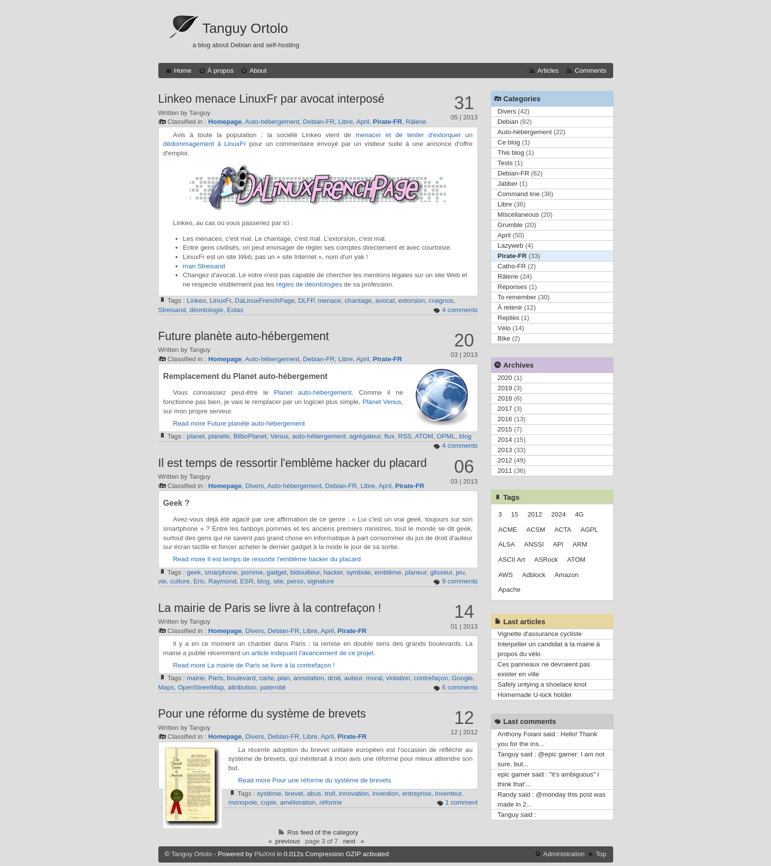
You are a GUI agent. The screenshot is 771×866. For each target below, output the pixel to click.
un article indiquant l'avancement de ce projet (308, 653)
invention (385, 793)
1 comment (461, 802)
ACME (507, 529)
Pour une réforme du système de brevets (262, 713)
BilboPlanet (250, 436)
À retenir (510, 307)
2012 (505, 460)
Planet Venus (381, 401)
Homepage (224, 121)
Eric (199, 581)
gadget (277, 572)
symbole (358, 572)
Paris (215, 678)
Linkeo (196, 300)
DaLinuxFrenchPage (265, 300)
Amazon (567, 574)
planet (196, 436)
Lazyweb (511, 245)
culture (180, 581)
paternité (273, 687)
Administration (564, 854)
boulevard (241, 678)
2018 (505, 398)
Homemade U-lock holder (535, 694)
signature (320, 581)
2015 (505, 429)
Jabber (508, 183)
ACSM (535, 529)
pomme (252, 572)
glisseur (441, 572)
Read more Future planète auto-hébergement (239, 423)
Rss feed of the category (322, 832)
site (278, 581)
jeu (460, 572)
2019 (505, 388)
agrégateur (365, 436)
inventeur (448, 793)
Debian (508, 121)
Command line (519, 194)
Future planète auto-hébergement (243, 336)
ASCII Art (511, 559)
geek (194, 572)
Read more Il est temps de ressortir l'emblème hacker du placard (267, 559)
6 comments (460, 687)
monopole (242, 802)
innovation (354, 793)
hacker (333, 572)
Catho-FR (512, 266)
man (189, 266)
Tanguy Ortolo (245, 28)
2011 (505, 470)
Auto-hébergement (272, 121)
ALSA (506, 544)
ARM (580, 544)
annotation (309, 678)
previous (287, 841)
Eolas (235, 310)
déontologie (206, 310)
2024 (558, 514)
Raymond (222, 581)
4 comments (460, 310)
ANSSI (534, 544)
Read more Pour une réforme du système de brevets (314, 780)
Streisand (211, 266)
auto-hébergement (325, 392)
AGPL (589, 529)
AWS (505, 574)
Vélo (504, 328)
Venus (279, 436)
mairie (196, 678)
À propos (221, 70)
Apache (509, 589)
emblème (387, 572)
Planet (283, 392)
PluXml (264, 854)
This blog (511, 152)
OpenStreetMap (201, 687)
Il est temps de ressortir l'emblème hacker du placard (292, 463)
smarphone (221, 572)
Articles (548, 70)
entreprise (416, 793)
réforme (330, 802)
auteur (353, 678)
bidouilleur (305, 572)
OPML (446, 436)
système (269, 793)
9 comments (460, 581)
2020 (505, 377)
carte (266, 678)
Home (183, 70)
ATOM (424, 436)
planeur (416, 572)
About (258, 70)
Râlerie (416, 121)
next (349, 841)
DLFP (306, 300)
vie (162, 581)
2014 (505, 439)
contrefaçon (431, 678)
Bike (504, 338)
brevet (294, 793)
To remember (517, 297)
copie (268, 802)
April (362, 121)
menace (329, 300)
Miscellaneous (518, 214)
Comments (590, 70)
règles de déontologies (309, 284)
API (558, 544)
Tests (505, 163)
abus (314, 793)
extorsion (411, 300)
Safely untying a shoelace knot (542, 684)
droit (334, 678)
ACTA (562, 529)
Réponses (512, 286)
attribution (242, 687)
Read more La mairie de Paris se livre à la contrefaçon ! (254, 665)
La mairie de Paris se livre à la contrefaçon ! (270, 608)
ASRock (546, 559)
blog (465, 436)
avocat (384, 300)
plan (283, 678)
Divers (254, 486)
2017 (505, 408)
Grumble (510, 225)
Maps (166, 687)
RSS (405, 436)
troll (330, 793)
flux (389, 436)
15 (514, 514)
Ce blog (509, 142)
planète (219, 436)
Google (462, 678)
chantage (358, 300)
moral (374, 678)
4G (579, 514)
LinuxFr (220, 300)
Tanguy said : (517, 814)
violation (398, 678)
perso (295, 581)
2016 (505, 419)
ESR (246, 581)
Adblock (533, 574)
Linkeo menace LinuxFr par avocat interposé (271, 98)
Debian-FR (318, 121)
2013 (505, 450)
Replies (508, 317)
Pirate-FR (387, 121)
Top (601, 854)
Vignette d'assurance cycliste (540, 633)
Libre (345, 121)
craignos (441, 300)
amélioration (298, 802)
